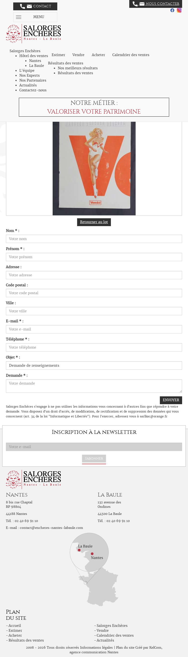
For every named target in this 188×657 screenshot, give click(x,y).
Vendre (78, 55)
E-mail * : (15, 321)
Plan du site (125, 647)
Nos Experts (29, 75)
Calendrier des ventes (130, 55)
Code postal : (17, 285)
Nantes (35, 61)
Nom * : (12, 231)
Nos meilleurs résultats (78, 68)
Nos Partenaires (32, 80)
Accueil (15, 625)
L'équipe (27, 70)
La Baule (36, 65)
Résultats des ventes (75, 73)
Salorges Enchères (112, 625)
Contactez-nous (33, 90)
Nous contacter (156, 3)
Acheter (98, 55)
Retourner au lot (94, 222)
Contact (35, 6)
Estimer (58, 55)
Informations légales (96, 647)
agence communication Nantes (94, 652)
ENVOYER (171, 400)
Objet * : (13, 357)
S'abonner (94, 458)
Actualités (28, 85)
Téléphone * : (17, 339)
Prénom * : (15, 249)
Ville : (11, 303)
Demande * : (17, 375)
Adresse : (14, 267)
